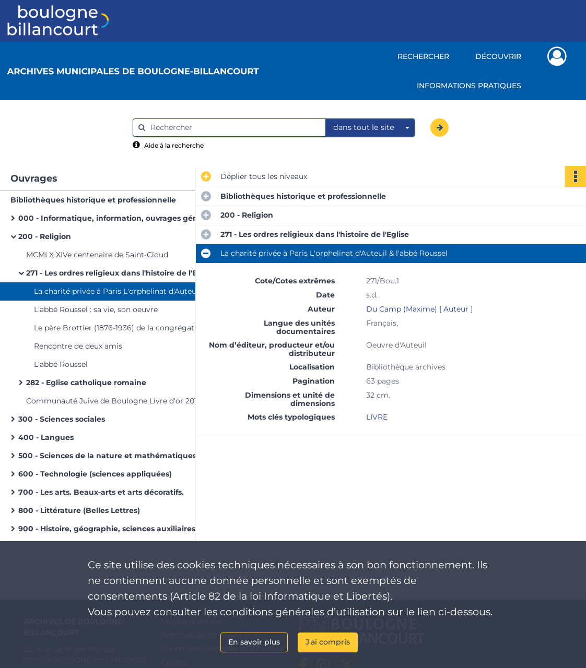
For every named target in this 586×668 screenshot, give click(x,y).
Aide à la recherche (174, 145)
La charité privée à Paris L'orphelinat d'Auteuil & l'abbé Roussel (138, 291)
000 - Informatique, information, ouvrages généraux (118, 218)
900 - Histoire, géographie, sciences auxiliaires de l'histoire (122, 528)
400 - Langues (46, 437)
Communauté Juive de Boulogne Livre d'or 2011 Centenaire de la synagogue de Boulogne (130, 400)
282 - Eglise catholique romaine (86, 382)
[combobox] (370, 127)
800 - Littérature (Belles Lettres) (79, 510)
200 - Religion (44, 236)
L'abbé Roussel (61, 364)
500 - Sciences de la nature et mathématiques (107, 455)
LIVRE (377, 417)
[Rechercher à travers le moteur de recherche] (234, 127)
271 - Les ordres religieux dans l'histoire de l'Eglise (120, 273)
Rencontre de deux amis (78, 346)
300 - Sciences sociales (61, 419)
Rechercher (423, 56)
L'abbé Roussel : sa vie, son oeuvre (96, 309)
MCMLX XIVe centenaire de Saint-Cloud (97, 254)
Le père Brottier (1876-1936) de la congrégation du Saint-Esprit (138, 327)
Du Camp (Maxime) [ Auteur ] (419, 309)
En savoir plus (254, 642)
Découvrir (498, 56)
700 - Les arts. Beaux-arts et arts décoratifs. (101, 492)
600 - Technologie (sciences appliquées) (95, 474)
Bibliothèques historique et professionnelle (93, 200)
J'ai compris (328, 642)
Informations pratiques (469, 85)
